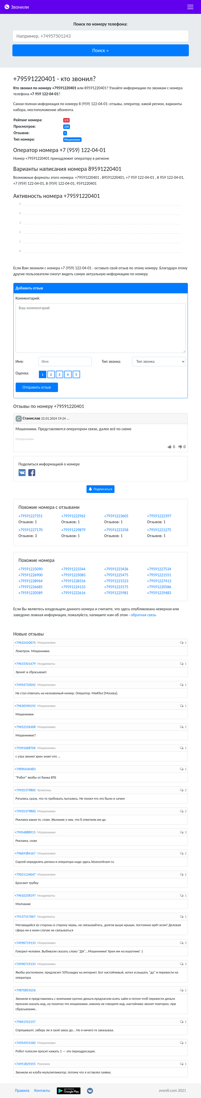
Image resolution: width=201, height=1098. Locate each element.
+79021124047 (25, 874)
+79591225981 (116, 592)
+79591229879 (73, 529)
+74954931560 (25, 1043)
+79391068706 (25, 748)
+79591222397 (159, 516)
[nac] (190, 7)
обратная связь (143, 614)
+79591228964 (31, 581)
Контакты (42, 1090)
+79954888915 (25, 832)
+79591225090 (31, 569)
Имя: (20, 361)
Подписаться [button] (100, 489)
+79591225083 (73, 575)
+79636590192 (25, 706)
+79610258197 (25, 895)
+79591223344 (73, 569)
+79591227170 (31, 529)
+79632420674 (25, 642)
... (68, 418)
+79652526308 (25, 727)
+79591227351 (31, 516)
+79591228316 (73, 581)
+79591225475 (116, 575)
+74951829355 (25, 1064)
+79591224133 (73, 586)
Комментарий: (28, 298)
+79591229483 (159, 592)
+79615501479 (25, 664)
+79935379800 (25, 790)
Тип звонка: (111, 361)
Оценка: (22, 373)
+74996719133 (25, 943)
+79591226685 (31, 586)
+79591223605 (116, 516)
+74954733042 (25, 685)
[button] (100, 50)
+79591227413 (159, 581)
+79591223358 (116, 529)
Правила (22, 1090)
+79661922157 (25, 1022)
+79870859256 (25, 990)
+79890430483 (25, 769)
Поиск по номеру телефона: (100, 24)
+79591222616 (73, 592)
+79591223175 (116, 586)
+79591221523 (116, 581)
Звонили (16, 6)
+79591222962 (73, 516)
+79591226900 (31, 575)
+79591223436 (116, 569)
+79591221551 (159, 575)
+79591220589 (31, 592)
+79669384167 (25, 853)
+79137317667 (25, 917)
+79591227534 (159, 569)
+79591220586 (159, 586)
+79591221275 (159, 529)
